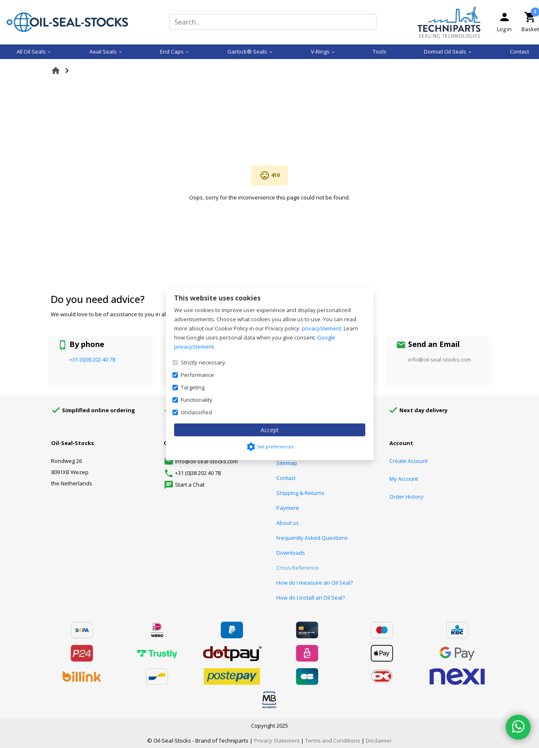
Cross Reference (297, 567)
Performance (197, 375)
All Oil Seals (34, 51)
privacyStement (321, 328)
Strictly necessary (203, 362)
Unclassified (196, 412)
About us (287, 523)
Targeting (192, 387)
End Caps (175, 51)
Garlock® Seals (250, 51)
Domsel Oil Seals (448, 51)
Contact (519, 51)
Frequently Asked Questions (312, 537)
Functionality (196, 400)
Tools (379, 51)
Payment (287, 508)
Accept (270, 430)
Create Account (408, 461)
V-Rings (323, 51)
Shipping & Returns (300, 493)
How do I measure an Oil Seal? (314, 582)
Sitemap (286, 463)
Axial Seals (106, 51)
